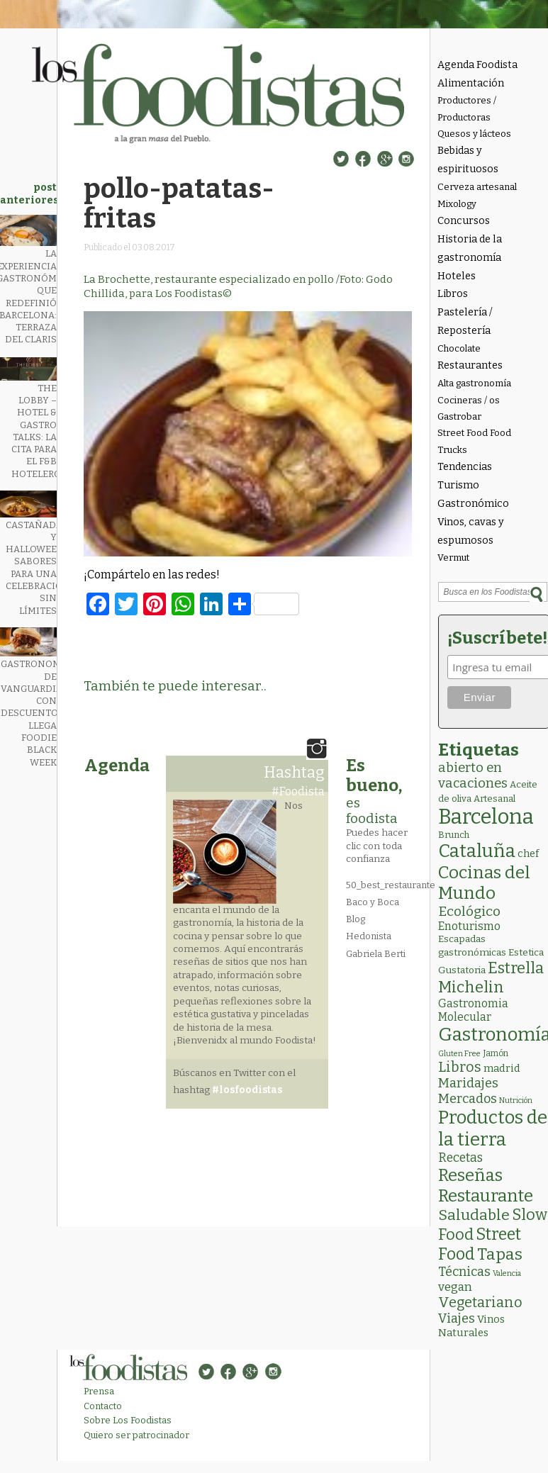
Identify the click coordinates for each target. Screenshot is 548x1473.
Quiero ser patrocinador (136, 1435)
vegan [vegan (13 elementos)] (455, 1286)
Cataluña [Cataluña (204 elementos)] (476, 851)
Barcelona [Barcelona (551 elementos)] (486, 817)
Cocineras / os (468, 400)
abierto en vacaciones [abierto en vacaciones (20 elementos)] (473, 775)
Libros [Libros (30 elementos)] (459, 1067)
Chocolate (459, 348)
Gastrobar (459, 416)
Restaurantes (470, 365)
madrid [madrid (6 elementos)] (501, 1068)
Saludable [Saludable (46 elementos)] (474, 1215)
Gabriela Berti (376, 953)
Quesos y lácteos (474, 133)
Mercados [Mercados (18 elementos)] (467, 1099)
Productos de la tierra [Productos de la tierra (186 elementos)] (492, 1128)
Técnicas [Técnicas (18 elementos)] (464, 1271)
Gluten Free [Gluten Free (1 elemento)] (459, 1053)
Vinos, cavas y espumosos (470, 531)
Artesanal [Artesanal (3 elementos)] (494, 798)
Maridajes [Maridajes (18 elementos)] (468, 1083)
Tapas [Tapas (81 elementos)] (499, 1254)
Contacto (103, 1406)
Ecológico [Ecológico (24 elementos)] (469, 911)
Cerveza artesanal (477, 186)
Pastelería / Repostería (465, 321)
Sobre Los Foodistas (128, 1420)
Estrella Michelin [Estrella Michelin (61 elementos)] (491, 977)
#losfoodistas (247, 1090)
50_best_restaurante (390, 885)
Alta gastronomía (474, 383)
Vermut (453, 557)
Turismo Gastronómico (473, 494)
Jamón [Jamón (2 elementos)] (495, 1053)
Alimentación (470, 83)
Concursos (463, 221)
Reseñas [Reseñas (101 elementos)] (470, 1175)
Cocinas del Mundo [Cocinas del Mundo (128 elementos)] (484, 882)
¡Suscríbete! (495, 638)
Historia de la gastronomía (469, 248)
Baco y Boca (372, 902)
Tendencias (464, 467)
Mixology (456, 203)
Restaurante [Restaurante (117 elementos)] (485, 1195)
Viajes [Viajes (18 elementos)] (456, 1318)
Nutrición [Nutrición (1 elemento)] (515, 1100)
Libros (452, 294)
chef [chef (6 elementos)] (528, 853)
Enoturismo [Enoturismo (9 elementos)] (469, 926)
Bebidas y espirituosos (467, 160)
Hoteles (456, 276)
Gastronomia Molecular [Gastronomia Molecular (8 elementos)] (473, 1010)
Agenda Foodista (477, 65)
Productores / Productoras (466, 108)
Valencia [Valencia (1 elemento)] (507, 1273)
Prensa (99, 1391)
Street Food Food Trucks (474, 440)
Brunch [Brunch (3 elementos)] (453, 834)
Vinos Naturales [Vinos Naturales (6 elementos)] (471, 1326)
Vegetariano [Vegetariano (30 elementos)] (480, 1302)
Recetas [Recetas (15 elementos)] (460, 1157)
